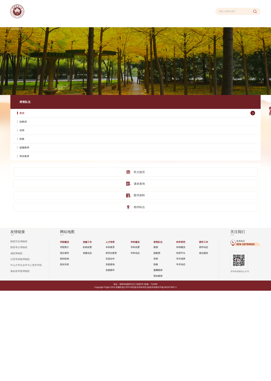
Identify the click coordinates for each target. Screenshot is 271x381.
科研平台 (180, 343)
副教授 (34, 108)
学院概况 (64, 332)
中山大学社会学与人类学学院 (25, 355)
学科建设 (135, 332)
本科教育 (110, 337)
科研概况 (180, 337)
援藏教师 (34, 133)
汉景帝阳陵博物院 (19, 349)
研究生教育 (111, 343)
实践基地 (110, 354)
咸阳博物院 (16, 343)
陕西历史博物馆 (18, 332)
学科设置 (135, 337)
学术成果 (180, 349)
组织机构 (64, 349)
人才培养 (110, 332)
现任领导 (64, 343)
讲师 (34, 116)
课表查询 (32, 170)
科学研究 (180, 332)
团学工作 (203, 332)
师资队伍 (157, 332)
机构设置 (87, 337)
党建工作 (87, 332)
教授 (34, 99)
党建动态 (87, 343)
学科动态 (135, 343)
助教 (34, 125)
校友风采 (64, 354)
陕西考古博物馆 (18, 337)
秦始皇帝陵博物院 (19, 361)
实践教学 (110, 360)
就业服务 (203, 343)
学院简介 (64, 337)
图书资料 (32, 181)
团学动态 (203, 337)
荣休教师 (34, 142)
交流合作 (110, 349)
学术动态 (180, 354)
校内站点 (32, 193)
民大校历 (32, 158)
